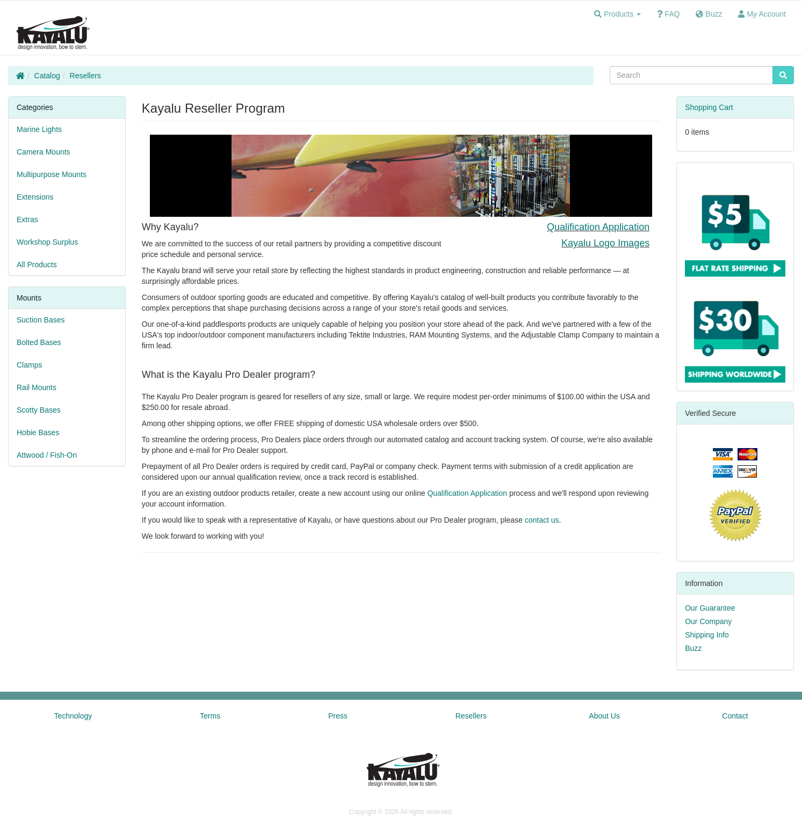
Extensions (35, 197)
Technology (73, 716)
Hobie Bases (38, 432)
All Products (37, 264)
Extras (27, 219)
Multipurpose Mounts (51, 174)
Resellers (85, 75)
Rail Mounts (36, 387)
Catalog (47, 75)
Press (338, 716)
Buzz (693, 648)
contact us (542, 520)
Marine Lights (39, 129)
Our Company (708, 621)
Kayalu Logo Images (605, 243)
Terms (210, 716)
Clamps (29, 365)
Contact (735, 716)
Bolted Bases (39, 342)
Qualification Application (598, 227)
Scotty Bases (39, 410)
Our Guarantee (710, 608)
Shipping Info (707, 635)
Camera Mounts (43, 152)
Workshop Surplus (47, 242)
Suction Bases (41, 320)
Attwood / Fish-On (47, 455)
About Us (604, 716)
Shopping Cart (709, 107)
